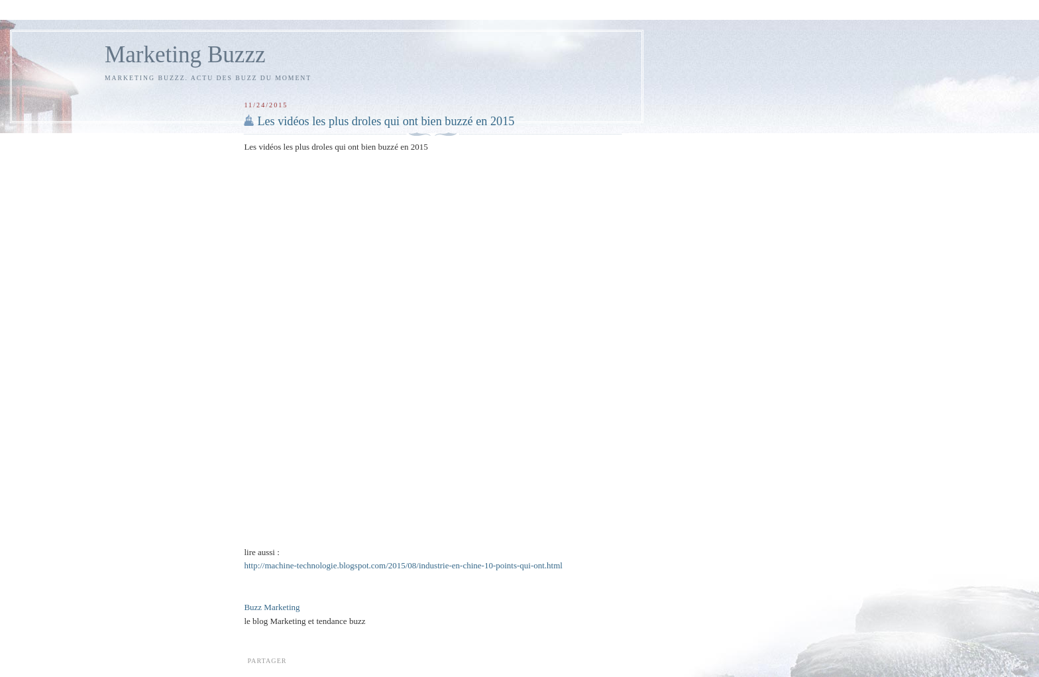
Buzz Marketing (272, 607)
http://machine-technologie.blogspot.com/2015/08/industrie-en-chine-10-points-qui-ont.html (403, 565)
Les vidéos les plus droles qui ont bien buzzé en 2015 (385, 121)
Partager (266, 660)
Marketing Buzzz (185, 55)
